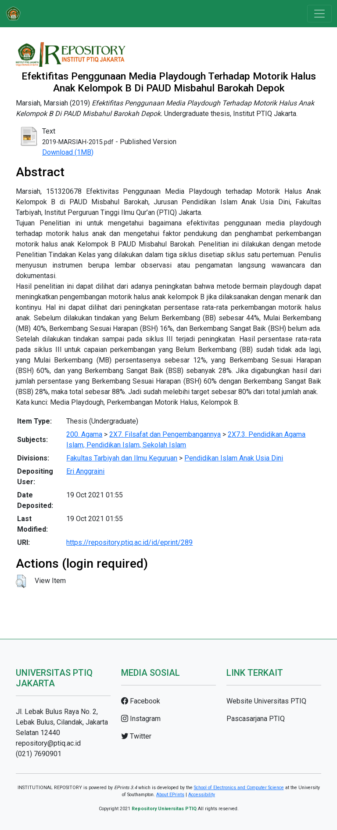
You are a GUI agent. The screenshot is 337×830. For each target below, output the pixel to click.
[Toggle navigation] (319, 13)
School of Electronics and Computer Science (239, 787)
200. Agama (84, 434)
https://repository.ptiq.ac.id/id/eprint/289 (129, 542)
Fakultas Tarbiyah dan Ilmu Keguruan (121, 458)
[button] (21, 581)
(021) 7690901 (38, 754)
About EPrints (170, 794)
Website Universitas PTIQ (266, 701)
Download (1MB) (67, 152)
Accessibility (201, 794)
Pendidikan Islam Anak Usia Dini (233, 458)
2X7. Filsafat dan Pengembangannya (165, 434)
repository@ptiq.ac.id (48, 743)
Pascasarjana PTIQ (255, 718)
